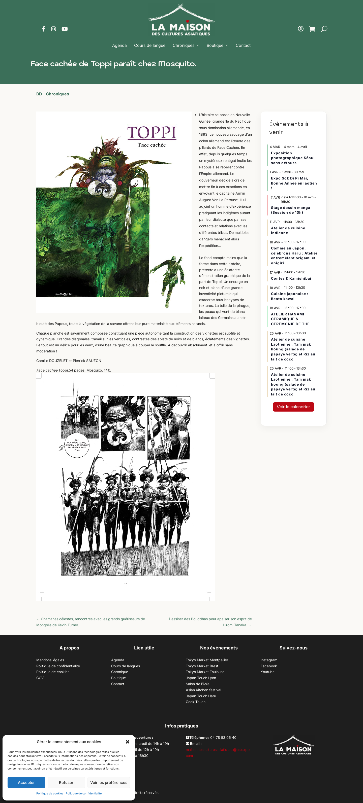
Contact (243, 45)
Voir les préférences (108, 782)
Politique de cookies (49, 793)
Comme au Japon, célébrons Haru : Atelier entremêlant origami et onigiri (294, 255)
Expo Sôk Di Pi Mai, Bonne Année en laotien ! (294, 183)
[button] (127, 741)
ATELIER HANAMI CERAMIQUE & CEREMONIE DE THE (290, 319)
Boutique (215, 45)
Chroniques (183, 45)
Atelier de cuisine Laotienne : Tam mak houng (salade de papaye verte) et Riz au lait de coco (293, 349)
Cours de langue (149, 45)
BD (39, 93)
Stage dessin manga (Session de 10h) (290, 210)
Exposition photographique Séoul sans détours (293, 158)
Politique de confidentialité (84, 793)
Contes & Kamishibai (291, 278)
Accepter (26, 782)
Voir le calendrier (293, 406)
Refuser (66, 782)
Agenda (119, 45)
